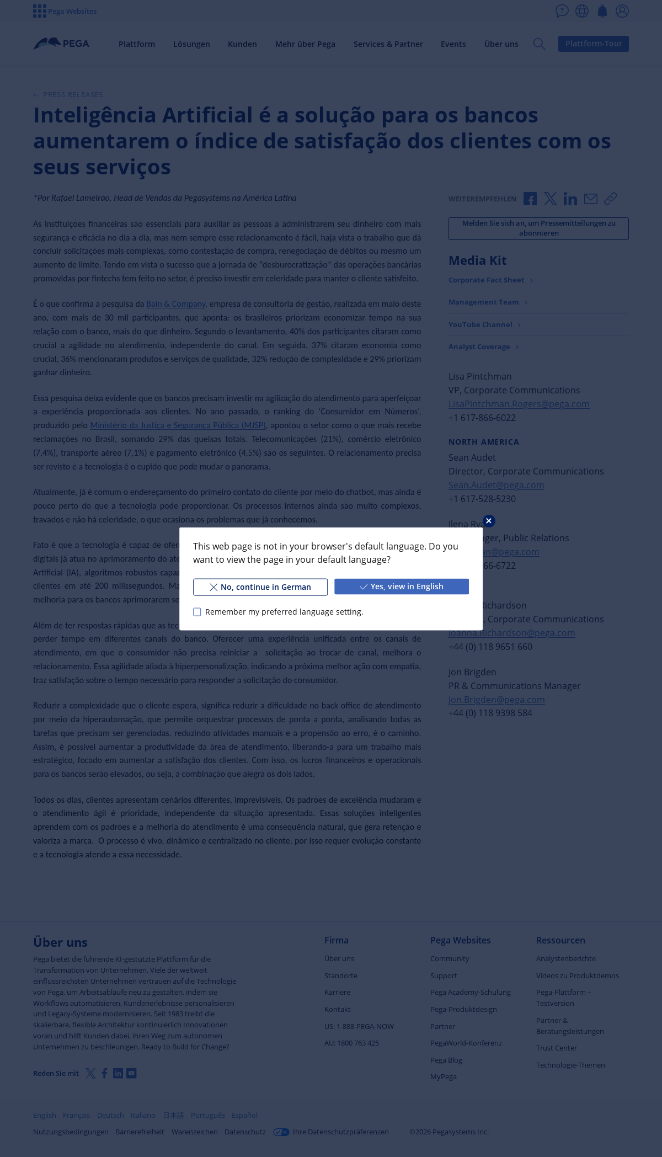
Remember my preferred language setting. (284, 611)
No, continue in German (260, 586)
